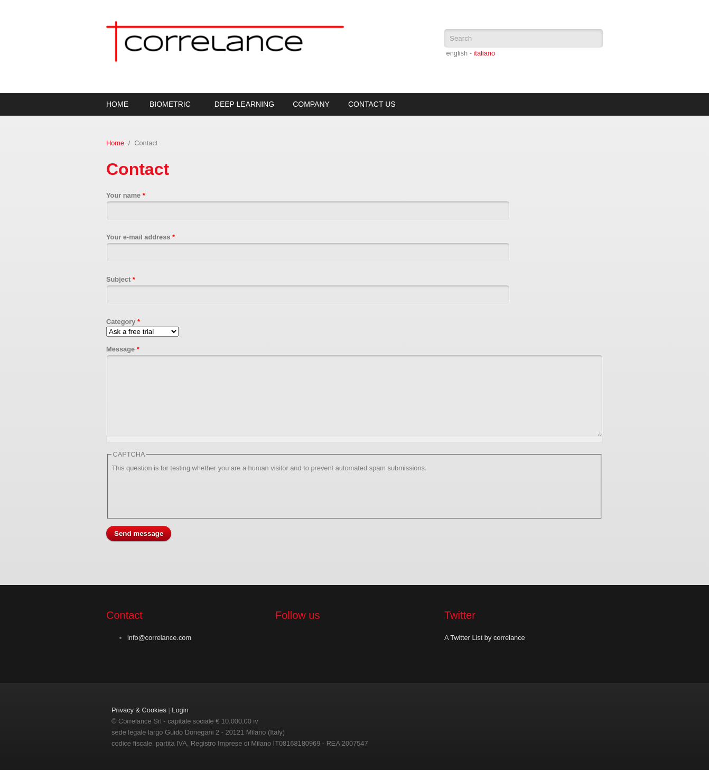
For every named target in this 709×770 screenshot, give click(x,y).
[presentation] (191, 494)
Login (180, 710)
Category (123, 322)
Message (122, 349)
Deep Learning (244, 104)
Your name (125, 195)
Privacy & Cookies (138, 710)
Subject (120, 279)
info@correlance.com (159, 638)
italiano (484, 53)
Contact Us (372, 104)
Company (311, 104)
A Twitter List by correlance (484, 638)
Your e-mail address (140, 237)
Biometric (170, 104)
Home (117, 104)
